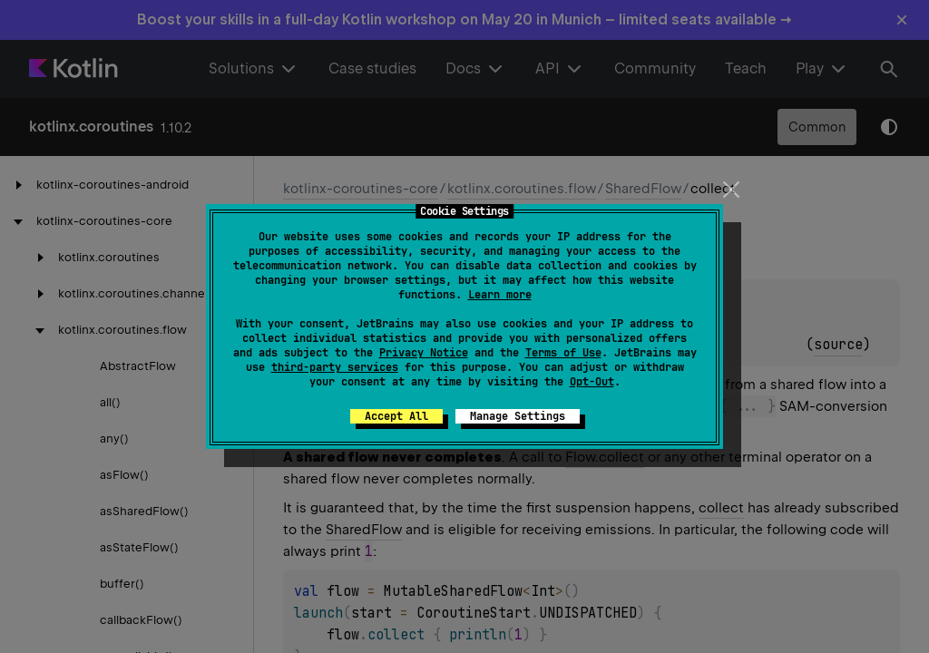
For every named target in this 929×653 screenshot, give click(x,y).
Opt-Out (592, 382)
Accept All (396, 416)
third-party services (334, 367)
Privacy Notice (423, 353)
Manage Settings (517, 416)
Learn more (500, 295)
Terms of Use (563, 353)
